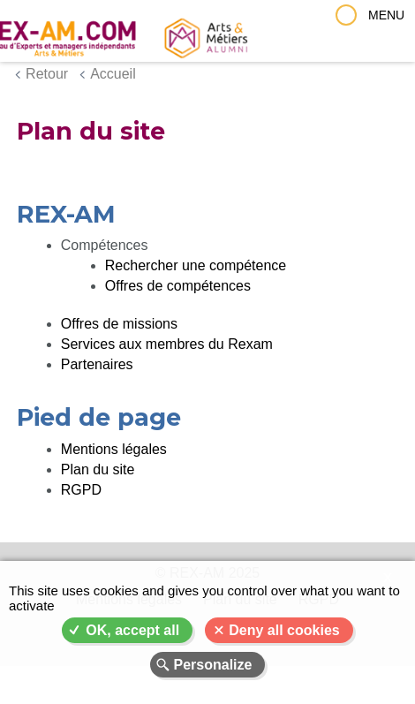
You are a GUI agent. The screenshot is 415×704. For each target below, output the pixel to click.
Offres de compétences (178, 285)
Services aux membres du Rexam (167, 344)
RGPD (81, 489)
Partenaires (97, 364)
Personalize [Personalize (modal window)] (213, 664)
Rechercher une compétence (195, 265)
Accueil (113, 73)
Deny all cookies (284, 630)
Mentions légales (114, 449)
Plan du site (98, 469)
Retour (47, 73)
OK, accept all (132, 630)
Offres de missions (119, 323)
